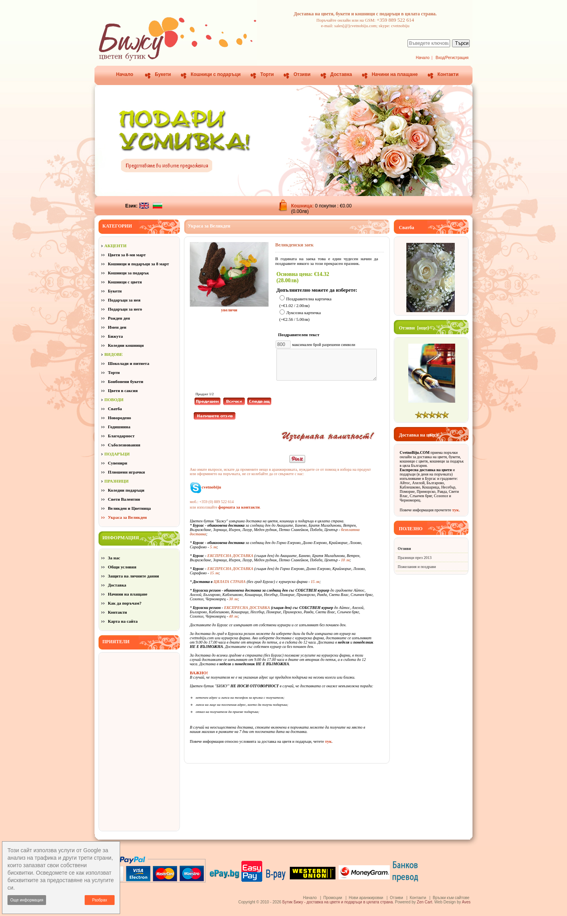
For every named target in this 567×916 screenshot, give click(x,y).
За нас (114, 557)
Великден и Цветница (129, 508)
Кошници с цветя (125, 281)
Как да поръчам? (124, 603)
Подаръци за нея (124, 300)
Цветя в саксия (123, 390)
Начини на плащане (395, 74)
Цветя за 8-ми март (127, 254)
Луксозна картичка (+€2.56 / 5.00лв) (300, 316)
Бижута (115, 336)
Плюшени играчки (126, 472)
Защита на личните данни (133, 576)
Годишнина (119, 426)
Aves (466, 902)
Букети (163, 74)
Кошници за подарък (128, 272)
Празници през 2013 (415, 557)
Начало (423, 58)
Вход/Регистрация (452, 58)
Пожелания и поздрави (417, 566)
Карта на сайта (123, 621)
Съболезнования (124, 444)
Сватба (115, 408)
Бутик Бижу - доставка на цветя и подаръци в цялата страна (337, 902)
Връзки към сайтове (451, 898)
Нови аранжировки (366, 898)
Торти (267, 74)
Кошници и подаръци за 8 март (138, 263)
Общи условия (122, 566)
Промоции (332, 898)
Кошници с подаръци (216, 74)
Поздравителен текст (300, 334)
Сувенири (117, 463)
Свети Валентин (124, 499)
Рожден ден (119, 318)
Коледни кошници (126, 345)
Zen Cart (424, 902)
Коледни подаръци (126, 490)
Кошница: (303, 206)
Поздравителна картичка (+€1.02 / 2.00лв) (305, 302)
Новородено (119, 417)
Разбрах (99, 900)
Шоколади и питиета (128, 363)
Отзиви (301, 74)
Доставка (341, 74)
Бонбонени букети (125, 381)
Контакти (448, 74)
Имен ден (117, 327)
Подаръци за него (125, 309)
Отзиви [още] (414, 328)
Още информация (26, 900)
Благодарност (121, 435)
